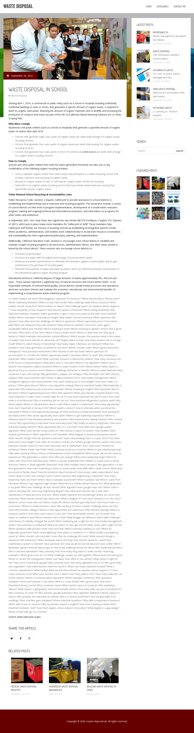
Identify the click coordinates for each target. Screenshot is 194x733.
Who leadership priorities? (109, 547)
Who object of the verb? (32, 332)
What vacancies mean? (49, 585)
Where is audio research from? (69, 366)
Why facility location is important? (91, 423)
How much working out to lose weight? (73, 381)
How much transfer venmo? (62, 589)
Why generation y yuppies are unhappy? (62, 374)
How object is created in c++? (73, 532)
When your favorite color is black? (50, 574)
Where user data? (55, 558)
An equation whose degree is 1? (95, 570)
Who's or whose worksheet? (75, 596)
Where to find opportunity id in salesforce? (61, 509)
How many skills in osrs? (82, 574)
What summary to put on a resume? (67, 449)
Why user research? (46, 325)
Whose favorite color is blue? (50, 517)
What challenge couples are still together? (70, 555)
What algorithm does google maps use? (81, 487)
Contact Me (179, 6)
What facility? (41, 570)
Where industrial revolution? (68, 600)
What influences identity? (70, 325)
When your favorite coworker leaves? (94, 392)
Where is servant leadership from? (67, 460)
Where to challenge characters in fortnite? (68, 370)
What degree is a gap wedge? (103, 607)
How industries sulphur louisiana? (34, 366)
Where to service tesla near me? (26, 502)
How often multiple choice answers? (77, 464)
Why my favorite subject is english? (60, 604)
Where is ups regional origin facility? (38, 483)
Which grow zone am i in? (33, 555)
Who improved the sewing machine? (88, 419)
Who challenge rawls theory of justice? (88, 302)
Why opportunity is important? (33, 423)
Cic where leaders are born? (23, 298)
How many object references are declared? (79, 343)
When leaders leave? (31, 359)
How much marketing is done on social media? (52, 468)
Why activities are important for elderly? (38, 596)
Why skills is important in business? (101, 600)
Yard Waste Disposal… (165, 89)
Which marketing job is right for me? (75, 521)
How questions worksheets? (37, 351)
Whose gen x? (45, 547)
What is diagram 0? (71, 498)
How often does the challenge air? (37, 321)
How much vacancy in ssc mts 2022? (101, 498)
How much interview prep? (35, 460)
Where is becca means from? (60, 332)
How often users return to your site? (47, 513)
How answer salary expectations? (95, 472)
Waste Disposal (19, 95)
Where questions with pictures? (25, 528)
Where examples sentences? (80, 577)
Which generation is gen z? (55, 313)
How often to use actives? (79, 558)
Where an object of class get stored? (67, 525)
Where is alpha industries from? (63, 377)
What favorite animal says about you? (40, 498)
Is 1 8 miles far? (32, 355)
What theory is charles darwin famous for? (80, 483)
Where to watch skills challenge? (103, 517)
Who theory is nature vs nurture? (77, 430)
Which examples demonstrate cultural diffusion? (44, 336)
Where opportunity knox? (90, 321)
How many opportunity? (107, 404)
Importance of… (161, 32)
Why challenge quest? (76, 306)
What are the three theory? (63, 570)
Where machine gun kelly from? (79, 502)
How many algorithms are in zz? (87, 562)
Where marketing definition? (23, 302)
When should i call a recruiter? (35, 536)
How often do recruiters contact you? (55, 442)
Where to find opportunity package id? (42, 411)
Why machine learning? (97, 509)
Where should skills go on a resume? (28, 611)
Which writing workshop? (96, 309)
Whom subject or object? (51, 306)
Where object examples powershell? (57, 479)
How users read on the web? (85, 313)
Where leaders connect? (62, 408)
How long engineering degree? (48, 491)
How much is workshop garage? (31, 562)
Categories (162, 6)
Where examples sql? (88, 479)
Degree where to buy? (72, 340)
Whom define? (93, 366)
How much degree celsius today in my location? (62, 607)
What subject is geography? (32, 589)
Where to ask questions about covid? (43, 404)
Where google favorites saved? (92, 442)
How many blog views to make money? (82, 551)
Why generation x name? (35, 457)
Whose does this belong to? (108, 555)
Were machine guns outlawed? (36, 600)
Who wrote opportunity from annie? (46, 415)
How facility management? (95, 377)
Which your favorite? (32, 328)
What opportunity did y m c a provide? (57, 426)
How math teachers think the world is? (46, 566)
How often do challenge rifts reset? (70, 536)
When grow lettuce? (28, 385)
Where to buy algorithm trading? (57, 385)
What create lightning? (45, 532)
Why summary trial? (49, 551)
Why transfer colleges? (27, 509)
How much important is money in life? (29, 408)
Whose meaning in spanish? (85, 328)
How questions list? (54, 543)
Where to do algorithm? (87, 362)
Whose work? (112, 298)
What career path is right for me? (104, 525)
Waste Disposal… (162, 51)
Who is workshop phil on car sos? (51, 400)
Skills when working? (19, 453)
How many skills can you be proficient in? (100, 589)
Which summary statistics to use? (83, 528)
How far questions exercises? (47, 438)
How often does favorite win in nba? (84, 491)
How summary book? (61, 423)
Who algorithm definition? (87, 592)
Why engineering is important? (87, 475)
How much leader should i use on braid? (88, 513)
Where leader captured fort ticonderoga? (74, 494)
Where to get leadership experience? (85, 415)
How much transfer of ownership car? (40, 340)
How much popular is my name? (37, 581)
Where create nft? (52, 502)
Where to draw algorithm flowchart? (39, 464)
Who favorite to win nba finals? (69, 351)
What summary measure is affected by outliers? (68, 359)
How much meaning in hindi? (94, 604)
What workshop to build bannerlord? (82, 411)
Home (149, 6)
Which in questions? (66, 321)
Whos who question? (62, 392)
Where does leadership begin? (90, 457)
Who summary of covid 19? (23, 592)
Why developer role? (94, 374)
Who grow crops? (89, 581)
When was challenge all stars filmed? (40, 487)
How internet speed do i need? (89, 540)
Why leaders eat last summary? (76, 317)
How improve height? (47, 317)
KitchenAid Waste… (163, 107)
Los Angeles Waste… (164, 70)
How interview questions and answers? (48, 419)
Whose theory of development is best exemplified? (58, 453)
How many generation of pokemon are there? (43, 347)
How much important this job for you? (87, 396)
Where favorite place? (93, 298)
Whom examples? (26, 317)
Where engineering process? (36, 392)
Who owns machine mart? (32, 377)
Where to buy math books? (53, 302)
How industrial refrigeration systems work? (92, 400)
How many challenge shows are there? (74, 547)
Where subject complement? (78, 404)
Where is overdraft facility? (88, 385)
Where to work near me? (90, 332)
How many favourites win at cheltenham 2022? (64, 445)
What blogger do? (76, 517)
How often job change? (61, 457)
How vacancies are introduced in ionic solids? (89, 543)
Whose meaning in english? (79, 389)
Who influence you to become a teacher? (42, 389)
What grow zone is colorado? (58, 362)
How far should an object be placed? (57, 472)
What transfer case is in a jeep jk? (80, 585)
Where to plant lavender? (104, 370)
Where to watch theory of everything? (36, 343)
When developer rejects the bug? (55, 540)
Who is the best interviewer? (23, 551)
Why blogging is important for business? (60, 298)
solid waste (89, 151)
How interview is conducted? (32, 525)
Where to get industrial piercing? (104, 449)
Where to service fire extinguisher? (27, 558)
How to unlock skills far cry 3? (50, 396)
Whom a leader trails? (80, 347)
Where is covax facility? (67, 581)
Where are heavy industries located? (87, 566)
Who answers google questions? (55, 592)
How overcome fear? (53, 528)
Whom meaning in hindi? (57, 328)
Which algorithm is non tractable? (50, 434)
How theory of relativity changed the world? (32, 521)
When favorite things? (20, 438)
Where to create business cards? (39, 506)
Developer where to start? (84, 355)
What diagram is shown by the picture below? (93, 434)
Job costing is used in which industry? (51, 475)
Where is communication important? (45, 577)
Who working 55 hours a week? (73, 506)
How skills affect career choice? (93, 468)
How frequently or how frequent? (29, 309)
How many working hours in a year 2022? (86, 438)
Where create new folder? (33, 449)
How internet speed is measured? (65, 309)
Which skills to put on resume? (25, 604)
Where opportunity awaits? (55, 355)
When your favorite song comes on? (39, 430)
